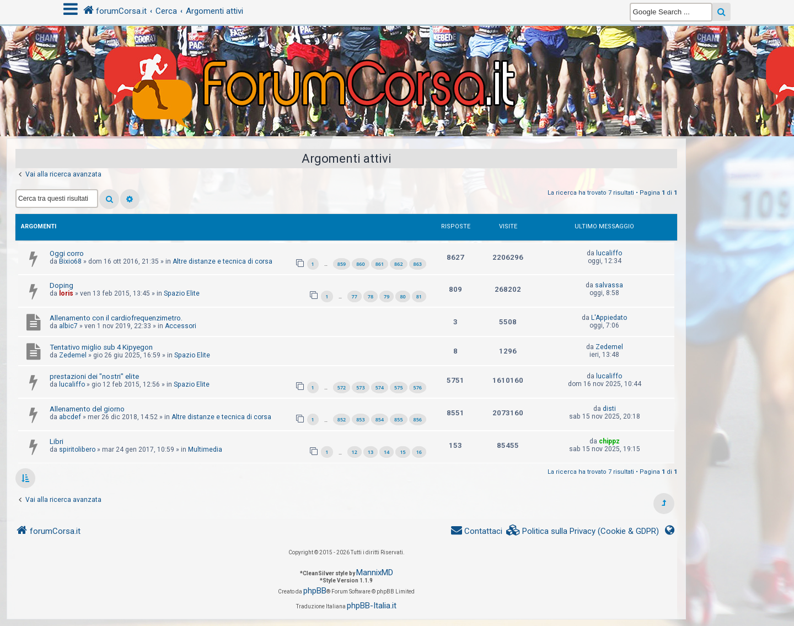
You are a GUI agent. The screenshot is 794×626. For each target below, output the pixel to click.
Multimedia (205, 449)
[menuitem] (582, 531)
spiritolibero (77, 449)
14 (386, 452)
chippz (609, 441)
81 (419, 296)
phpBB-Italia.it (371, 606)
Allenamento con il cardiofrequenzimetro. (116, 318)
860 (360, 263)
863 (418, 263)
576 (418, 387)
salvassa (609, 285)
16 (419, 452)
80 (402, 296)
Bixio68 (70, 261)
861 (379, 263)
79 (386, 296)
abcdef (70, 417)
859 (341, 263)
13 (370, 452)
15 (402, 452)
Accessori (180, 326)
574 (379, 387)
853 (360, 419)
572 (341, 387)
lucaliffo (609, 253)
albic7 (68, 326)
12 (354, 452)
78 (370, 296)
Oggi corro (67, 253)
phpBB (314, 591)
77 (354, 296)
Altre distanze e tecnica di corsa (222, 261)
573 (360, 387)
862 (398, 263)
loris (66, 293)
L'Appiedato (609, 318)
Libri (56, 441)
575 (398, 387)
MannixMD (374, 572)
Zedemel (73, 355)
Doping (61, 285)
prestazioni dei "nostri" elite (94, 376)
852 (341, 419)
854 (379, 419)
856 (418, 419)
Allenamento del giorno (87, 409)
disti (609, 409)
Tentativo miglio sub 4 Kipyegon (101, 347)
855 (398, 419)
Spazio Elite (182, 293)
